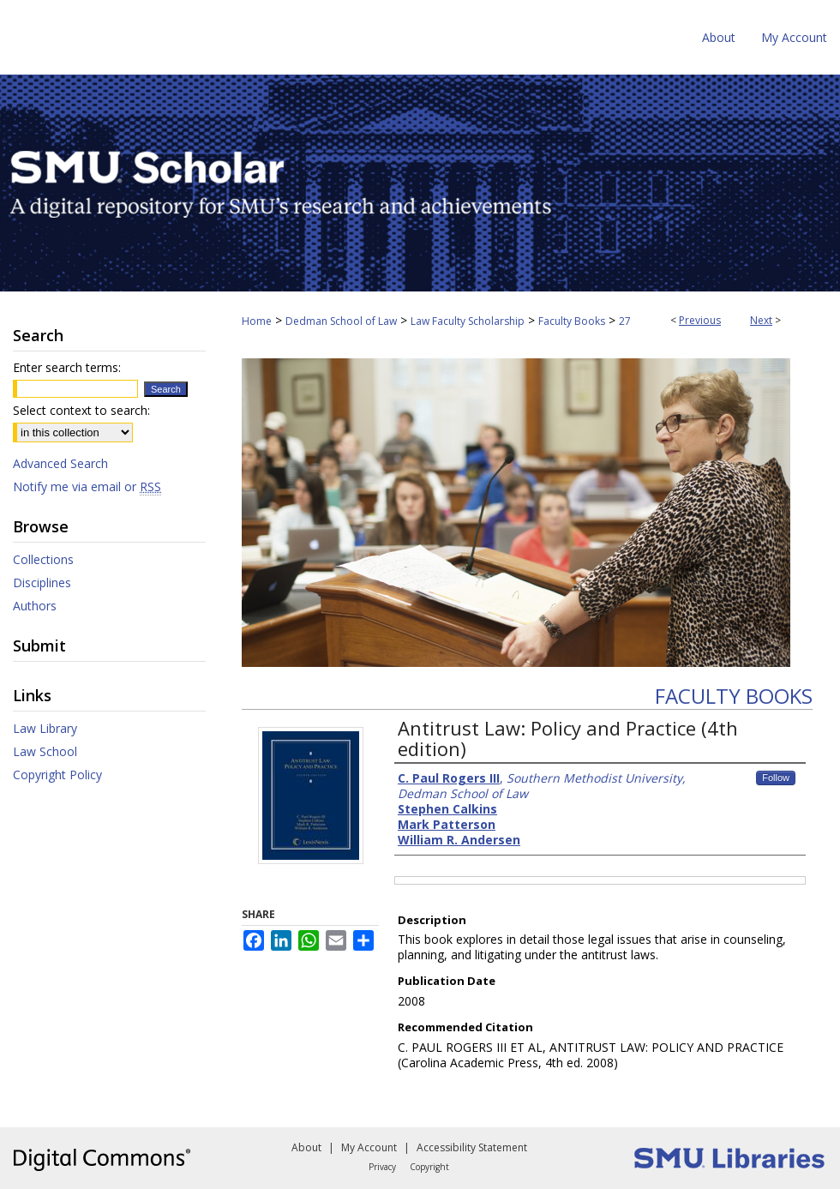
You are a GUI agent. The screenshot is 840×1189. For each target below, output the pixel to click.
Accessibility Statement (472, 1147)
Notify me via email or (87, 486)
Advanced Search (60, 463)
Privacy (382, 1167)
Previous (700, 320)
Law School (45, 751)
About (306, 1147)
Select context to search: (81, 410)
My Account (369, 1147)
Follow (775, 777)
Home (257, 321)
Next (761, 320)
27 (625, 321)
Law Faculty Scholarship (468, 321)
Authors (35, 606)
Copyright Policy (57, 774)
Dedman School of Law (341, 321)
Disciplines (42, 582)
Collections (43, 559)
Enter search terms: (67, 367)
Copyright (429, 1167)
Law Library (45, 728)
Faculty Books (571, 321)
